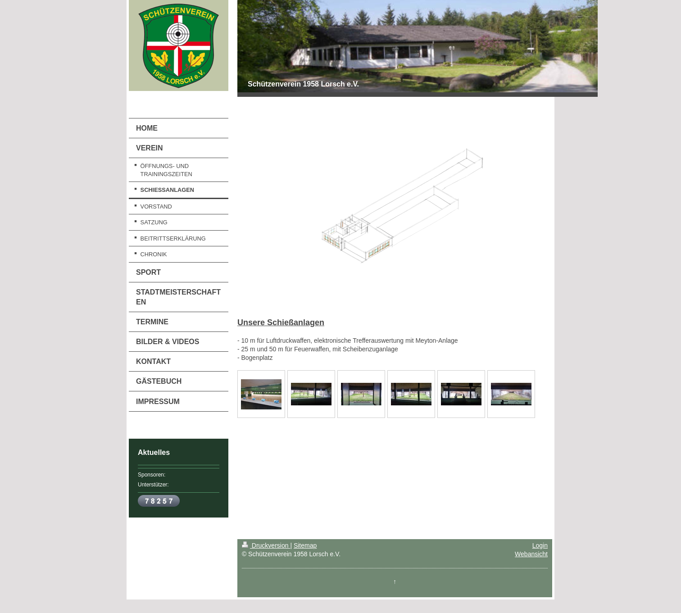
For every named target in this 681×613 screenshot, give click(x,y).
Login (540, 545)
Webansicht (531, 554)
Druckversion (266, 545)
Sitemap (305, 545)
